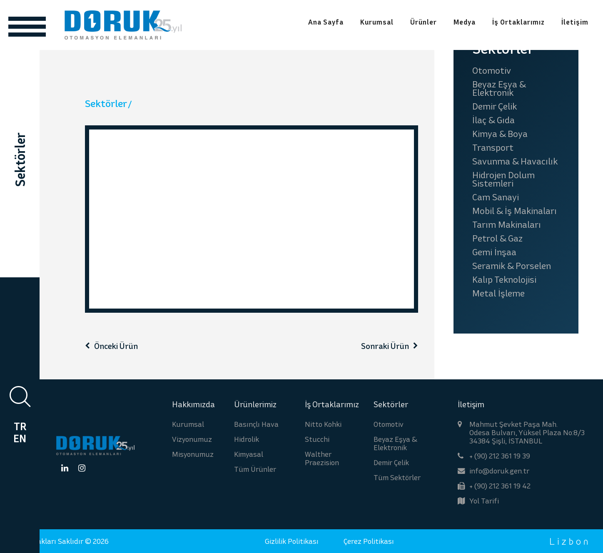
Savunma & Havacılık (515, 161)
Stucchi (317, 439)
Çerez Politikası (369, 541)
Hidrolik (246, 439)
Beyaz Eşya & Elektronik (499, 88)
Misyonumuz (193, 454)
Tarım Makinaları (506, 224)
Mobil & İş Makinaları (514, 211)
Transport (492, 147)
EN (19, 438)
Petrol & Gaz (497, 238)
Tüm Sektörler (397, 477)
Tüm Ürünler (255, 469)
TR (20, 426)
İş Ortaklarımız (518, 22)
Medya (464, 22)
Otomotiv (491, 70)
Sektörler (106, 103)
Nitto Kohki (323, 424)
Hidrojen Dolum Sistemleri (503, 179)
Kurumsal (377, 22)
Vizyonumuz (192, 439)
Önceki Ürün (116, 346)
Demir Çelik (494, 106)
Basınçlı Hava (256, 424)
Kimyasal (248, 454)
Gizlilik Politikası (292, 541)
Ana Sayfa (326, 22)
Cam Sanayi (495, 197)
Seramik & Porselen (511, 266)
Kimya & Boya (500, 134)
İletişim (574, 22)
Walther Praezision (322, 458)
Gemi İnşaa (494, 252)
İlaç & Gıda (493, 120)
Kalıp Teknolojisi (504, 279)
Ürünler (423, 22)
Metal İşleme (498, 293)
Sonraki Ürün (385, 346)
